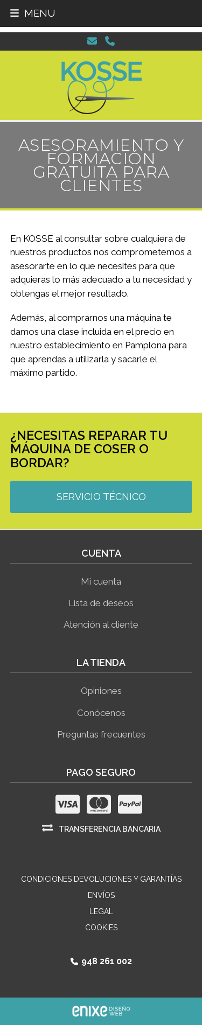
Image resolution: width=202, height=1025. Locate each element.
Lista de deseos (101, 603)
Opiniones (101, 690)
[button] (32, 13)
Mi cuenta (101, 581)
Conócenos (101, 712)
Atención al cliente (101, 624)
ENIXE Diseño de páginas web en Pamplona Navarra (101, 1011)
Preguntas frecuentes (101, 734)
